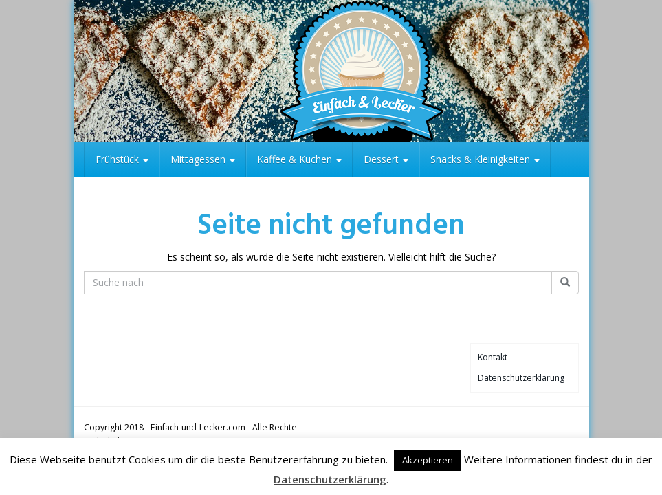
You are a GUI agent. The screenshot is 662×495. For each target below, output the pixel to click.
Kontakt (492, 357)
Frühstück (122, 159)
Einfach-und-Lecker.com (198, 427)
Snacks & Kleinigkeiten (485, 159)
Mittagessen (202, 159)
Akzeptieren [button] (427, 460)
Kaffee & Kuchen (299, 159)
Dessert (386, 159)
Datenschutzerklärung (521, 378)
